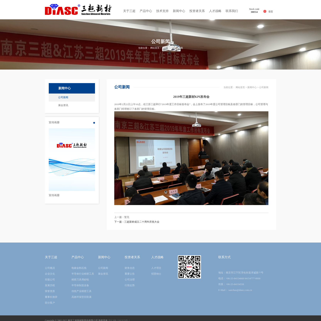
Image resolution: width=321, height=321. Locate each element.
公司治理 (130, 279)
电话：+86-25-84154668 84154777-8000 (239, 278)
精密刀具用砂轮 (80, 279)
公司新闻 (178, 48)
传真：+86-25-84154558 (231, 284)
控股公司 (50, 279)
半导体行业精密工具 (82, 273)
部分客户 (50, 302)
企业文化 (50, 273)
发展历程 (50, 285)
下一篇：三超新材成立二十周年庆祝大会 (136, 221)
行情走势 (130, 285)
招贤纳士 (156, 273)
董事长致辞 (51, 296)
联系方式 (224, 257)
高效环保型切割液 (81, 296)
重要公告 (130, 273)
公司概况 (50, 268)
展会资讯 (63, 105)
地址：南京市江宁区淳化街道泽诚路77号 (240, 272)
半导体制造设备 (80, 285)
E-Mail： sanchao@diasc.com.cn (235, 290)
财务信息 (130, 268)
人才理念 (156, 268)
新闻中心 (179, 11)
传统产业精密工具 (81, 291)
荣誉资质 (50, 291)
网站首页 (155, 48)
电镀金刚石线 (79, 268)
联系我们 (232, 11)
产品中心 (146, 11)
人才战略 (215, 11)
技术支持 (162, 11)
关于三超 (129, 11)
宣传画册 (54, 195)
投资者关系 (197, 11)
